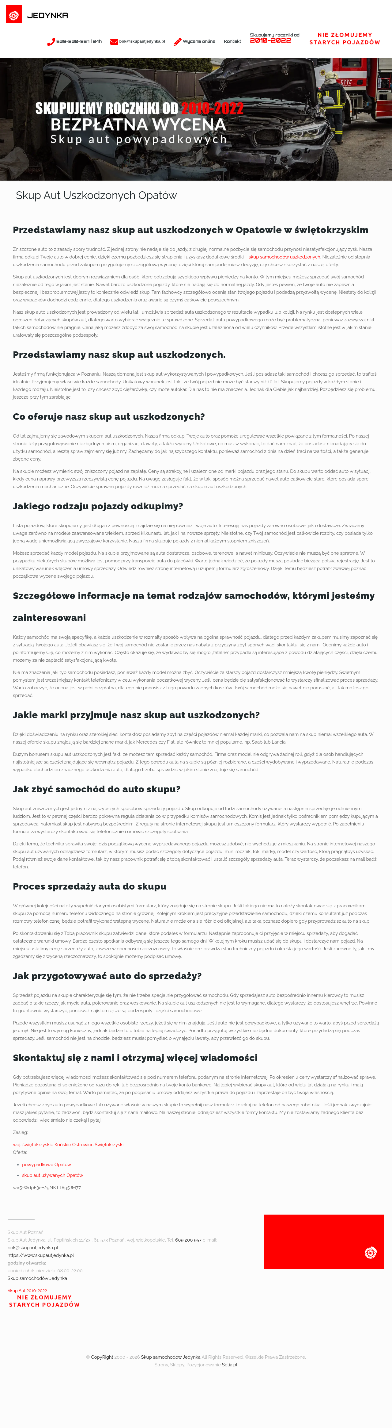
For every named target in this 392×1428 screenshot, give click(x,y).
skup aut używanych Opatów (52, 1175)
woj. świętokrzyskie (33, 1144)
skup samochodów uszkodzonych (284, 257)
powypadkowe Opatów (46, 1164)
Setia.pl (229, 1365)
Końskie (63, 1144)
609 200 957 (188, 1240)
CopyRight (102, 1357)
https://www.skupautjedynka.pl (41, 1255)
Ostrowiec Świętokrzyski (97, 1144)
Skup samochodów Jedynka (37, 1278)
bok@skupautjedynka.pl (33, 1247)
